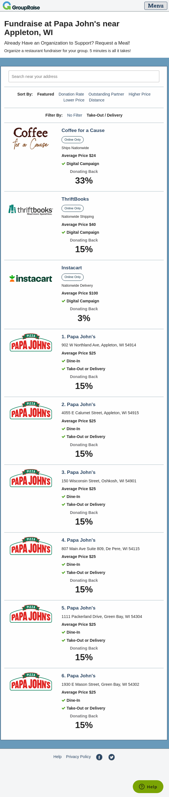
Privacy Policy (78, 756)
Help (57, 756)
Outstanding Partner (106, 94)
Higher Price (139, 94)
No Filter (74, 115)
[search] (83, 76)
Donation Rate (71, 94)
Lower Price (73, 100)
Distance (96, 100)
